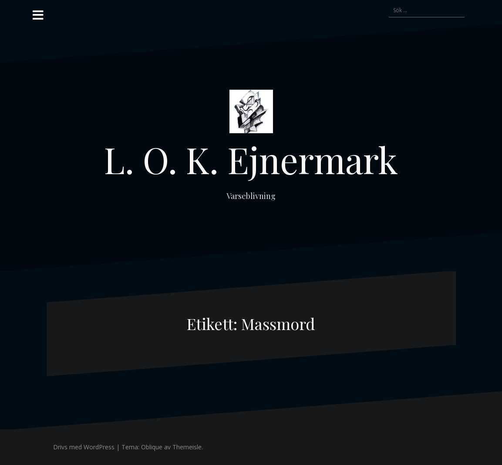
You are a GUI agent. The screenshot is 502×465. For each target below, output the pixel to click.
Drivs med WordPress (84, 447)
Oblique (151, 447)
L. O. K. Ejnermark (251, 159)
